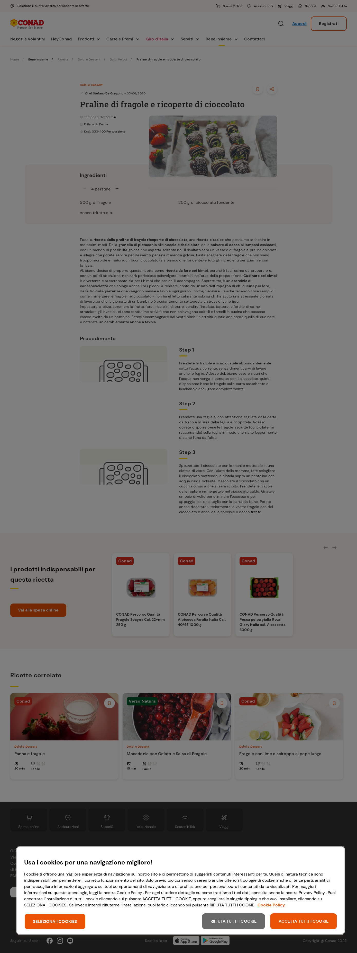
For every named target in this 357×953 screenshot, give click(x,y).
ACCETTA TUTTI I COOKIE (303, 921)
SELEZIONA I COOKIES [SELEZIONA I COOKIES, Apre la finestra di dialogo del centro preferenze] (55, 921)
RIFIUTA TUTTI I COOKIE (233, 921)
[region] (180, 890)
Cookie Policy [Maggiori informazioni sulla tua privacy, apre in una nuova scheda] (271, 905)
